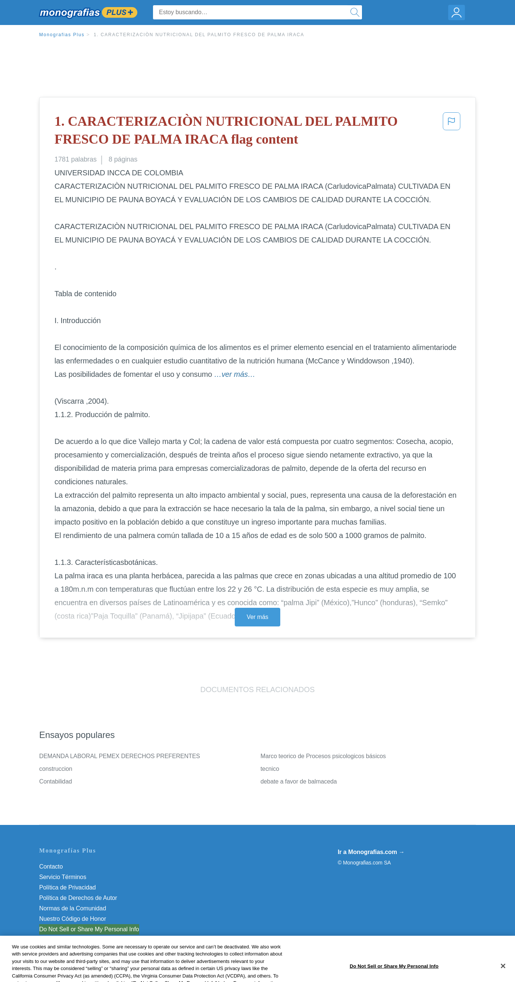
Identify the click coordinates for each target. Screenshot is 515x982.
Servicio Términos (62, 877)
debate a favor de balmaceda (298, 781)
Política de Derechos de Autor (78, 898)
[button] (452, 131)
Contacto (51, 866)
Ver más (257, 617)
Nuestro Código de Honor (72, 919)
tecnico (269, 769)
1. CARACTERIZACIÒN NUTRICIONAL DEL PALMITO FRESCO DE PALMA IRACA (199, 34)
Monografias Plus (62, 34)
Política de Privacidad (67, 887)
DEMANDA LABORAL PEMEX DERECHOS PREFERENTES (119, 756)
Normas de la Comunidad (72, 908)
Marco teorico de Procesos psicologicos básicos (323, 756)
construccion (55, 769)
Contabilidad (55, 781)
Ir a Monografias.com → (371, 852)
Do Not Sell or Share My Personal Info (89, 929)
